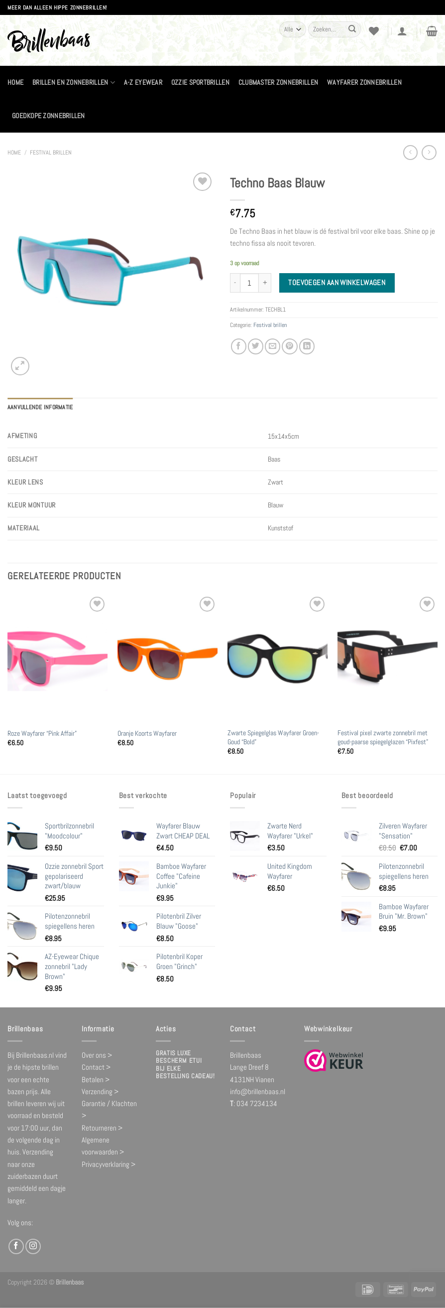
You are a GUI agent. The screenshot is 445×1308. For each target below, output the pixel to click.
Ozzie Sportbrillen (200, 82)
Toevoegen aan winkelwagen (336, 282)
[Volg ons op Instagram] (33, 1246)
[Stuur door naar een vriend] (272, 346)
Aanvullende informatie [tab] (40, 407)
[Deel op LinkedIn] (307, 346)
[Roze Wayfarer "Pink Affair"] (57, 658)
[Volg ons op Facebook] (16, 1246)
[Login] (402, 31)
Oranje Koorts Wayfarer (147, 733)
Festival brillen (51, 153)
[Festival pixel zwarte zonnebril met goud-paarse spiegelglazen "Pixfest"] (387, 658)
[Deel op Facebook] (238, 346)
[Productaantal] (249, 282)
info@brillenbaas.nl (257, 1091)
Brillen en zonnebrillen (73, 82)
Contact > (96, 1067)
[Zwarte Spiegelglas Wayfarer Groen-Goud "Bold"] (277, 658)
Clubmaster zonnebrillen (278, 82)
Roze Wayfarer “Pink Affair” (42, 733)
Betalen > (96, 1079)
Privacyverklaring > (108, 1163)
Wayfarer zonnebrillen (364, 82)
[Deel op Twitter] (255, 346)
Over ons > (97, 1054)
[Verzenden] (352, 29)
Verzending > (100, 1091)
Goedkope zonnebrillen (48, 116)
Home (15, 82)
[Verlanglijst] (374, 31)
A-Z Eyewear (143, 82)
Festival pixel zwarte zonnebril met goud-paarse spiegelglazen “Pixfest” (382, 737)
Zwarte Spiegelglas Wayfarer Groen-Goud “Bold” (273, 737)
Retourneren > (102, 1127)
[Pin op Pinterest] (289, 346)
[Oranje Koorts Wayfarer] (167, 658)
